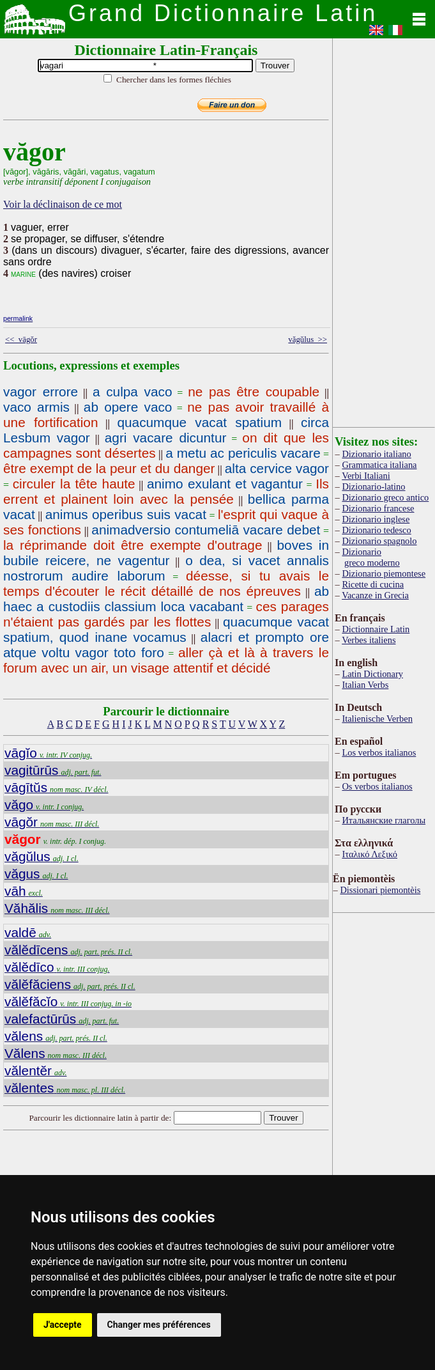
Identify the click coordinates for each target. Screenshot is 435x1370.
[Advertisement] (384, 230)
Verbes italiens (368, 640)
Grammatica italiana (379, 465)
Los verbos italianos (379, 752)
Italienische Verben (377, 718)
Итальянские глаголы (383, 820)
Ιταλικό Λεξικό (369, 854)
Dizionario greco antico (385, 497)
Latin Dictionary (372, 674)
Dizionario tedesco (376, 530)
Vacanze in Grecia (375, 595)
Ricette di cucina (373, 584)
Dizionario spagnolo (379, 541)
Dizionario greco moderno (370, 557)
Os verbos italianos (377, 786)
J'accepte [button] (62, 1324)
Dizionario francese (378, 508)
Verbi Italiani (366, 476)
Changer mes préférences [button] (159, 1324)
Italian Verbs (365, 685)
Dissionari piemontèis (380, 890)
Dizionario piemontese (383, 573)
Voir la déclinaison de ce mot (62, 204)
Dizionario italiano (376, 454)
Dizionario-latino (373, 486)
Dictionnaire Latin (375, 629)
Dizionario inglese (375, 519)
